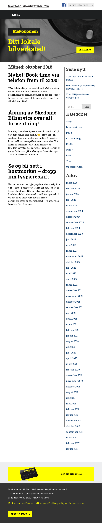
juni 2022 (71, 267)
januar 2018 (72, 414)
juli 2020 (70, 346)
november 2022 (74, 256)
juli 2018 (70, 397)
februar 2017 (73, 443)
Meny (16, 15)
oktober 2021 (73, 301)
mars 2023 (72, 250)
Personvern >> (76, 503)
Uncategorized (74, 166)
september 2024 (75, 222)
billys (69, 121)
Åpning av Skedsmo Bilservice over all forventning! (32, 118)
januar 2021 (72, 335)
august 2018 (72, 392)
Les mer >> (85, 49)
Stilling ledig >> (58, 503)
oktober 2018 (73, 386)
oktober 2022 (73, 262)
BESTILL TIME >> (20, 514)
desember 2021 (74, 290)
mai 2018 (71, 403)
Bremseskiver (74, 127)
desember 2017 (74, 420)
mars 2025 (72, 205)
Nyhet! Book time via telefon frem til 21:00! (33, 77)
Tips (68, 161)
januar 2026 (72, 194)
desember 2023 (74, 233)
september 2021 (74, 307)
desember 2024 (74, 211)
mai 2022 (71, 273)
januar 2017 (72, 448)
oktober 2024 (73, 216)
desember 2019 (74, 375)
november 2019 (74, 380)
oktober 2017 (73, 426)
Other (69, 149)
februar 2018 (72, 409)
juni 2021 (71, 313)
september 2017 (75, 431)
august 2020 (72, 341)
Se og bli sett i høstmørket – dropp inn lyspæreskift (32, 171)
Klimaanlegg (73, 138)
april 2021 (71, 318)
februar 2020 (73, 369)
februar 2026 (73, 188)
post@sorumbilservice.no (40, 493)
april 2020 (71, 358)
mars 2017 (71, 437)
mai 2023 (71, 245)
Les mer (33, 154)
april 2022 (71, 279)
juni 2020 (71, 352)
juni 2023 (71, 239)
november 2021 (74, 296)
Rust (68, 155)
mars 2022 (72, 284)
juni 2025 (71, 199)
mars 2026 (72, 182)
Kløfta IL (71, 144)
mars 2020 (72, 363)
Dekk (69, 132)
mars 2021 (71, 324)
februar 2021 (72, 329)
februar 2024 (73, 228)
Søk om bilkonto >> (72, 473)
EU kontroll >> (16, 503)
